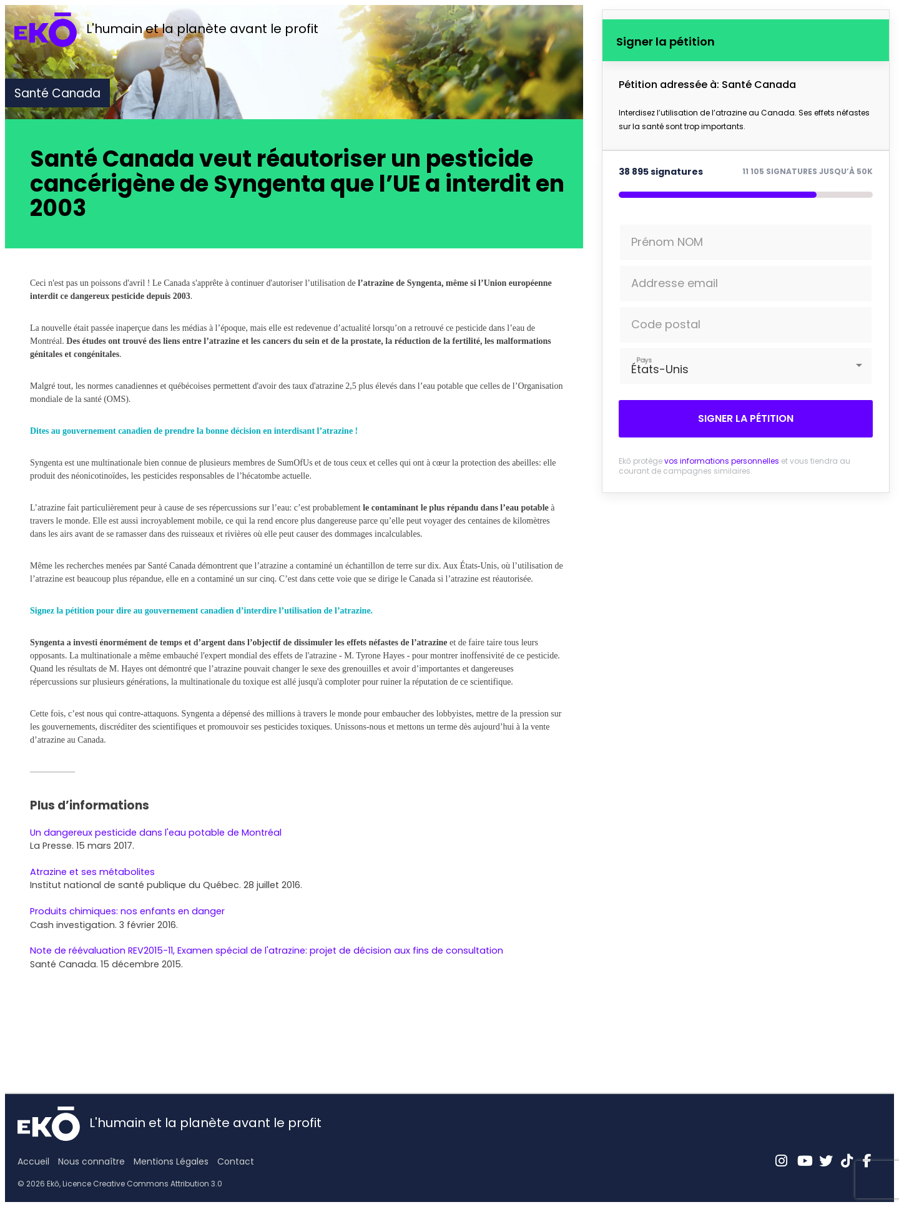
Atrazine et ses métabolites (92, 872)
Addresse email (674, 283)
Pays (644, 359)
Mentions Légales (171, 1161)
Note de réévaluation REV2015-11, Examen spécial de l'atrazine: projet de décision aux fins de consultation (266, 950)
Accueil (33, 1161)
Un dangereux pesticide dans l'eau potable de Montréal (156, 832)
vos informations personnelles (721, 461)
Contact (235, 1161)
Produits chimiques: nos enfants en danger (127, 911)
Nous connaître (91, 1161)
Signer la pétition (745, 418)
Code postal (665, 324)
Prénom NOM (667, 242)
